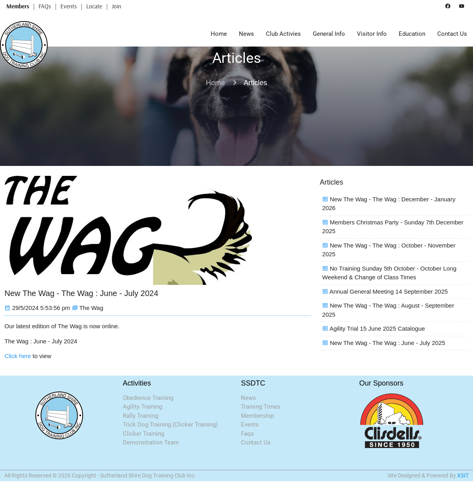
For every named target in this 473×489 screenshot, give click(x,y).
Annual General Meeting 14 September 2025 (389, 291)
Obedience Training (148, 397)
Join (116, 6)
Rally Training (140, 415)
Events (68, 6)
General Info (329, 33)
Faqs (247, 433)
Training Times (260, 406)
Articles (255, 83)
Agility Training (142, 406)
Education (412, 33)
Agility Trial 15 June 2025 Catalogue (377, 328)
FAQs (45, 6)
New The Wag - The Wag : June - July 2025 (387, 342)
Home (219, 33)
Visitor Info (372, 33)
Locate (94, 6)
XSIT (463, 475)
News (246, 33)
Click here (17, 356)
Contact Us (452, 33)
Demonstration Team (151, 442)
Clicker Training (143, 433)
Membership (257, 415)
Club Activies (283, 33)
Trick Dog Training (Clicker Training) (170, 424)
